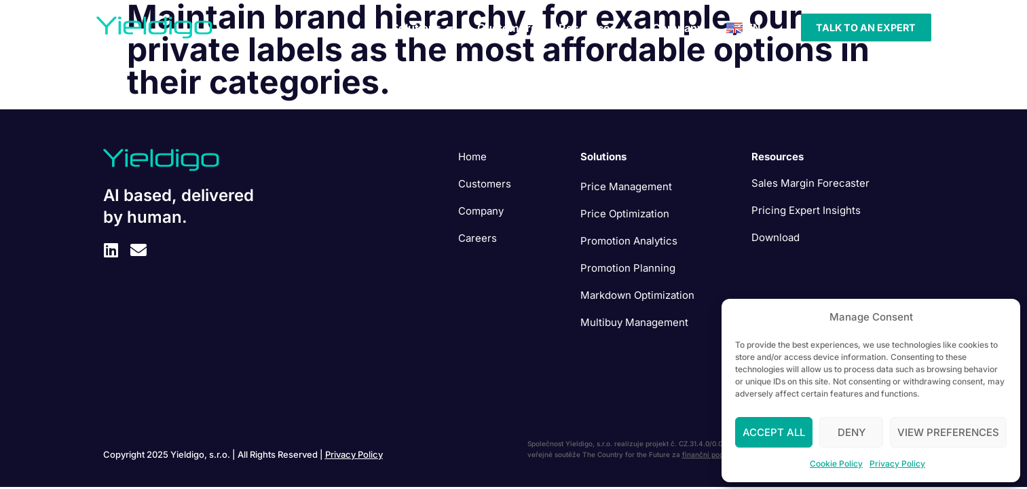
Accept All (774, 432)
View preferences (948, 432)
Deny (851, 432)
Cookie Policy (836, 463)
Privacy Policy (897, 463)
